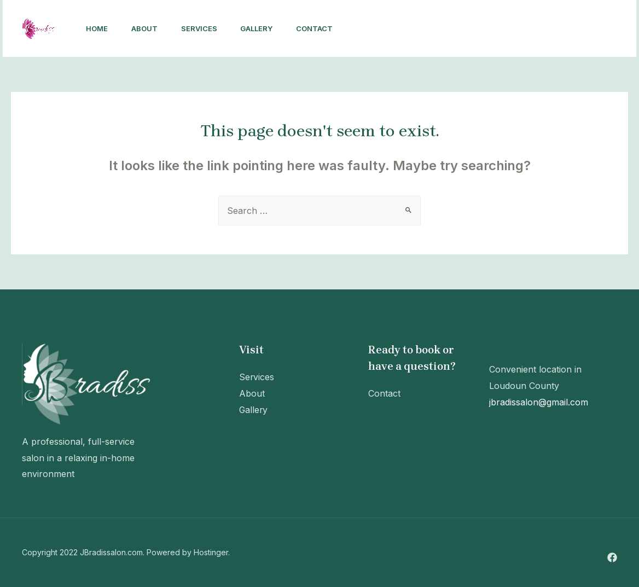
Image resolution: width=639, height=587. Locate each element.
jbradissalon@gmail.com (538, 402)
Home (98, 28)
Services (206, 28)
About (149, 28)
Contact (327, 28)
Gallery (267, 28)
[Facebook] (509, 29)
